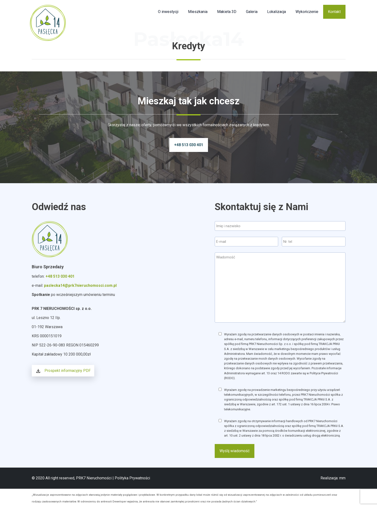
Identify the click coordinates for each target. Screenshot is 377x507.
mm (342, 478)
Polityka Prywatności (132, 478)
